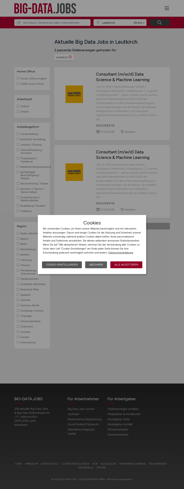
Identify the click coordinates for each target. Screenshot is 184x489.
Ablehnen (96, 264)
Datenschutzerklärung (120, 252)
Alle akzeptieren (126, 264)
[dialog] (92, 244)
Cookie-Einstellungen (62, 264)
